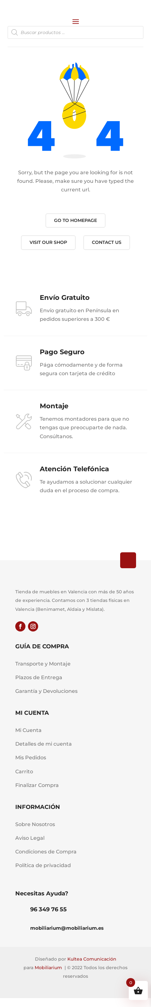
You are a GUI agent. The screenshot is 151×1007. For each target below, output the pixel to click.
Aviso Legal (30, 838)
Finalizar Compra (37, 785)
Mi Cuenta (28, 730)
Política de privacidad (43, 865)
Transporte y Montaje (43, 664)
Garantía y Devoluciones (46, 691)
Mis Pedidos (30, 758)
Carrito (24, 772)
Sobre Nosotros (35, 824)
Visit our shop (48, 242)
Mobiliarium (48, 967)
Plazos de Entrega (38, 677)
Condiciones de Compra (46, 852)
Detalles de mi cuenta (43, 744)
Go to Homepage (75, 220)
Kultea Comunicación (91, 959)
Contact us (106, 242)
